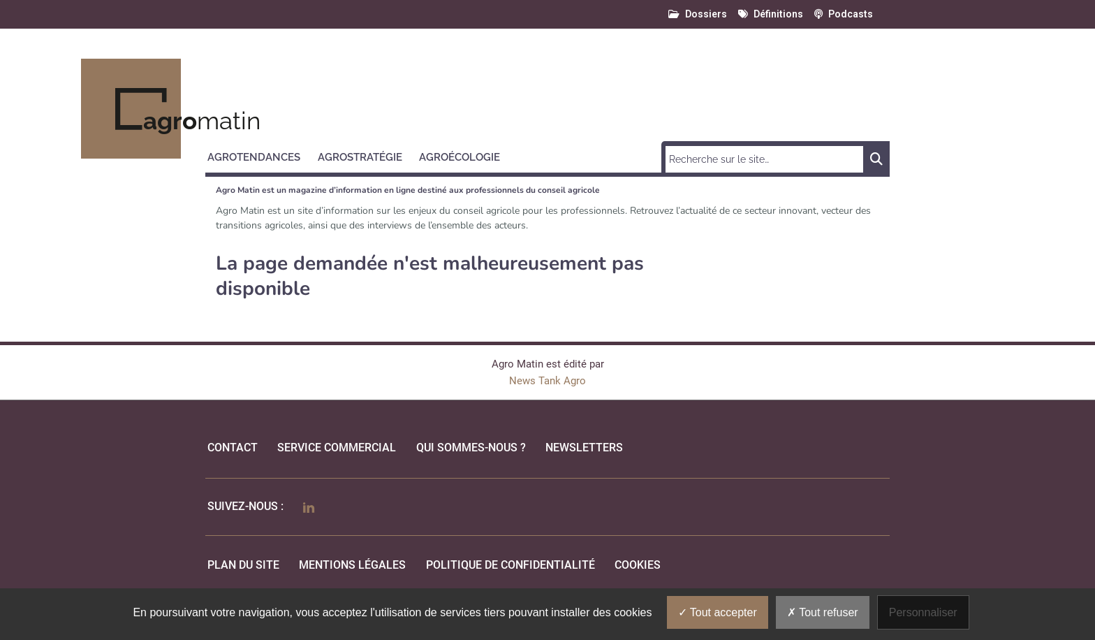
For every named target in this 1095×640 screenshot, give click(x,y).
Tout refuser (822, 612)
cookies (638, 565)
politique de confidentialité (510, 565)
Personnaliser (923, 612)
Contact (232, 447)
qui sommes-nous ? (471, 447)
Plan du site (243, 565)
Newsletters (584, 447)
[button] (260, 155)
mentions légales (352, 565)
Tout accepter (717, 612)
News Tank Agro (547, 380)
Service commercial (336, 447)
